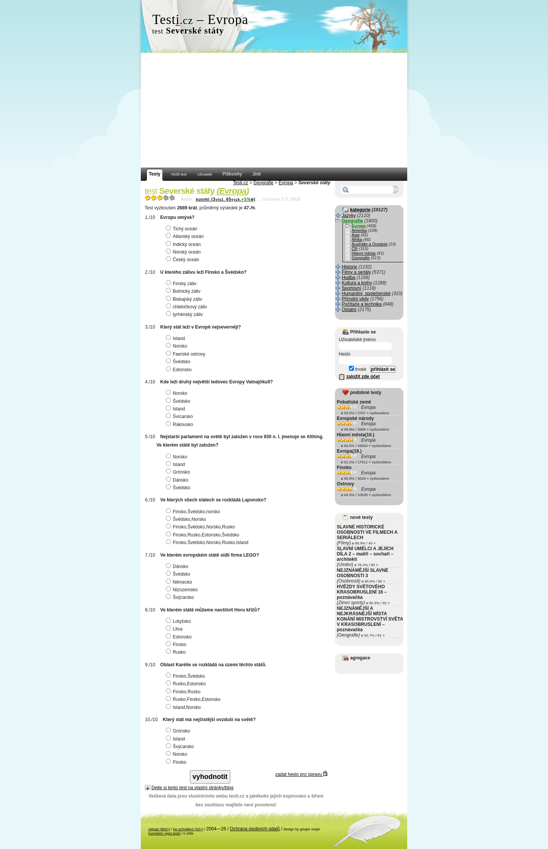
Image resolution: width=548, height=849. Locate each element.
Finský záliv (182, 283)
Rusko (177, 652)
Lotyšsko (179, 621)
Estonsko (179, 369)
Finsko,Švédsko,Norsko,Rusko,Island (208, 542)
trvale (357, 369)
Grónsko (179, 472)
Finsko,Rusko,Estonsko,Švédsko (203, 535)
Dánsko (178, 480)
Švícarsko (180, 416)
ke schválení (188, 829)
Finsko (177, 644)
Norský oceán (184, 252)
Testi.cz (240, 182)
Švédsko (179, 361)
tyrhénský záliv (185, 314)
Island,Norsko (184, 707)
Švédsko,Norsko (187, 519)
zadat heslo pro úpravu (301, 774)
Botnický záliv (184, 291)
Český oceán (183, 259)
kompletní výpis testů (164, 833)
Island (176, 338)
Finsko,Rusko (184, 691)
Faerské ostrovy (186, 354)
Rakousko (180, 424)
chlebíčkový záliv (187, 307)
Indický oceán (184, 244)
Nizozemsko (183, 589)
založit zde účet (363, 376)
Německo (180, 582)
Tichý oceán (182, 228)
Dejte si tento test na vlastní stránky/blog (192, 787)
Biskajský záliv (185, 299)
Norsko (177, 346)
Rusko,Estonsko (187, 683)
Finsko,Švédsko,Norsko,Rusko (201, 527)
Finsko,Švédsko (186, 676)
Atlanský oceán (186, 236)
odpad (159, 829)
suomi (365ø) (225, 199)
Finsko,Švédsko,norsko (194, 511)
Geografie (263, 182)
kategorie (360, 209)
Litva (175, 629)
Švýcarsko (181, 597)
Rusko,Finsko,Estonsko (194, 699)
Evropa (286, 182)
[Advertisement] (274, 110)
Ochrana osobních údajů (255, 828)
